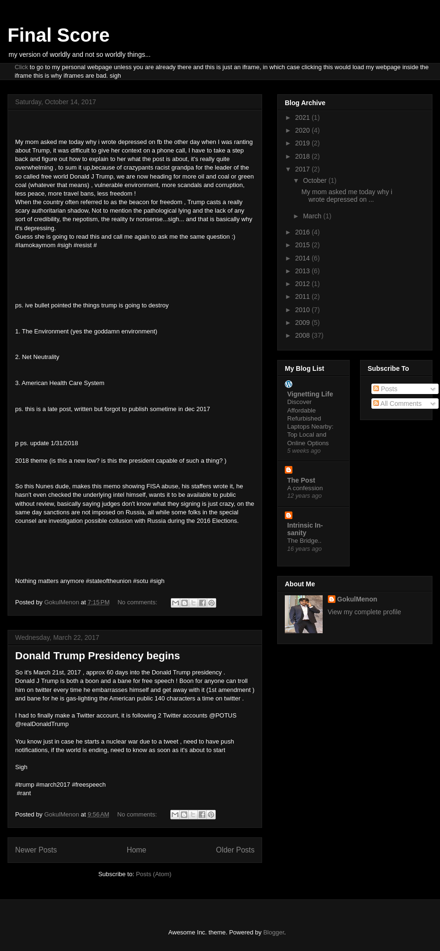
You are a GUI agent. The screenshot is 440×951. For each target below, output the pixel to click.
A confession (305, 488)
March (313, 216)
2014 (303, 258)
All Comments (397, 403)
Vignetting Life (310, 394)
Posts (385, 389)
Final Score (59, 35)
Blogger (273, 932)
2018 (303, 156)
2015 (303, 245)
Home (137, 850)
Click (21, 67)
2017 (303, 169)
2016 (303, 232)
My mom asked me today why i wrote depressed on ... (346, 196)
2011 (303, 296)
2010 (303, 310)
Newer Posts (36, 850)
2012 (303, 283)
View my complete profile (364, 612)
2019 (303, 143)
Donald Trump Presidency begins (97, 656)
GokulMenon (357, 599)
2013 (303, 271)
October (315, 180)
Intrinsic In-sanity (305, 529)
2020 (303, 130)
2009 (303, 322)
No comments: (137, 602)
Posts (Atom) (153, 874)
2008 (303, 335)
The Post (301, 480)
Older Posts (235, 850)
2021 (303, 117)
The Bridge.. (304, 540)
